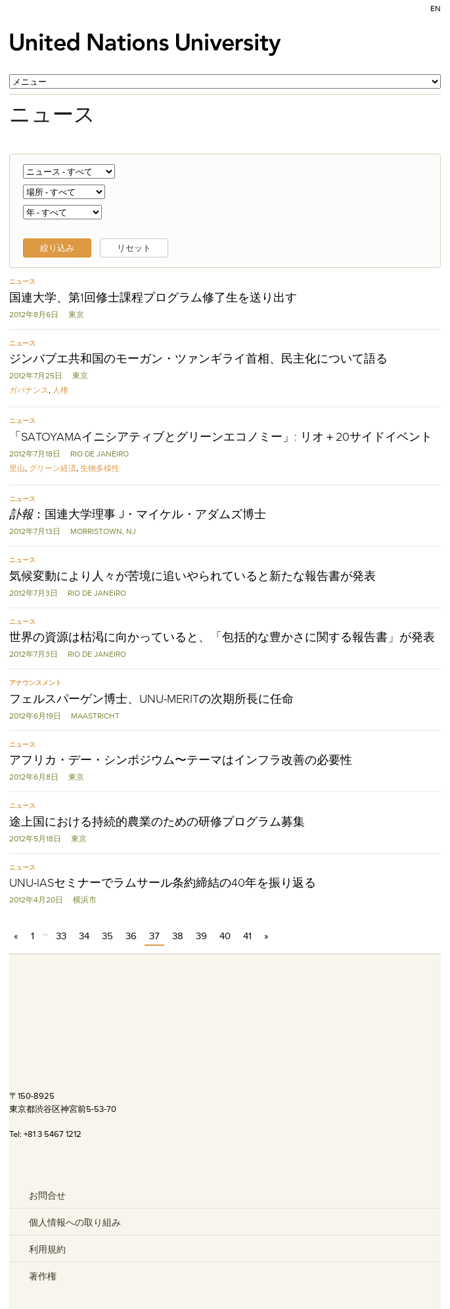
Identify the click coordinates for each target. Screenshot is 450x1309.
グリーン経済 (52, 468)
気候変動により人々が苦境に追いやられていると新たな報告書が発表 (192, 576)
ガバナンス (29, 389)
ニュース (22, 281)
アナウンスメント (35, 682)
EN (435, 8)
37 (154, 936)
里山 (17, 468)
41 (247, 936)
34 (84, 936)
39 (201, 936)
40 (225, 936)
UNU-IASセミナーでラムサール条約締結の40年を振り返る (162, 882)
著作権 (42, 1276)
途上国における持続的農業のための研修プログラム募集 (157, 821)
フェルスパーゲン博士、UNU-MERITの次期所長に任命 (151, 698)
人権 (60, 389)
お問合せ (47, 1195)
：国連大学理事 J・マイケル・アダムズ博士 (137, 514)
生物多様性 (100, 468)
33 (61, 936)
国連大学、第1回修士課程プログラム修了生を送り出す (153, 297)
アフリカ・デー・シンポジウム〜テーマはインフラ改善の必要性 (180, 759)
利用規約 (47, 1249)
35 (107, 936)
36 (131, 936)
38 (177, 936)
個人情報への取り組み (75, 1222)
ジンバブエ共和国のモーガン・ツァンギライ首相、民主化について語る (198, 358)
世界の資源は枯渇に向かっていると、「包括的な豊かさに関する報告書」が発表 (222, 637)
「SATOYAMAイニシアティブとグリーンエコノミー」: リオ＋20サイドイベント (220, 436)
